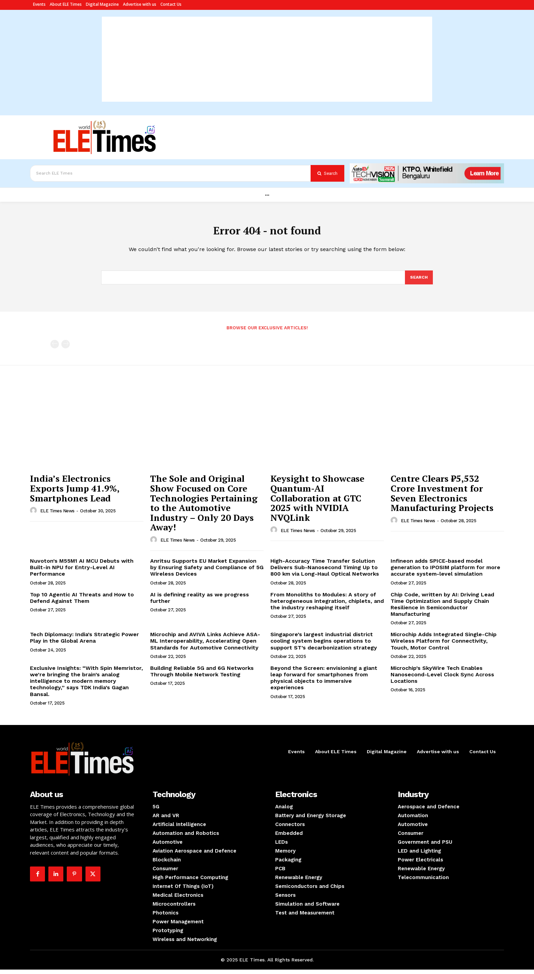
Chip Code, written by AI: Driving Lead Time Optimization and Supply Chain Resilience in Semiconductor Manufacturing (442, 609)
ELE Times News (57, 515)
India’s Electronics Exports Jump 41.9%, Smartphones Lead (74, 492)
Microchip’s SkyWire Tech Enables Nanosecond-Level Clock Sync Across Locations (442, 679)
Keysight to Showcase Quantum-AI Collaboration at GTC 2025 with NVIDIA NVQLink (317, 502)
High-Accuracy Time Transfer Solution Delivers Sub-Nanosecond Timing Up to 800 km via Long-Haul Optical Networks (324, 572)
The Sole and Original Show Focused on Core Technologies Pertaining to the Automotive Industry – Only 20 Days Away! (203, 507)
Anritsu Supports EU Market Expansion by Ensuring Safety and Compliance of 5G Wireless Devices (207, 572)
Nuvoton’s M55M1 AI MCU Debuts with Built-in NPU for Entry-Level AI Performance (82, 572)
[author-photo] (34, 515)
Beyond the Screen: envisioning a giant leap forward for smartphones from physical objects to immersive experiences (323, 683)
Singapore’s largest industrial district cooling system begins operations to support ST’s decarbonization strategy (323, 645)
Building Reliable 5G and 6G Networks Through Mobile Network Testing (202, 676)
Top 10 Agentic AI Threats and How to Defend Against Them (82, 602)
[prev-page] (54, 349)
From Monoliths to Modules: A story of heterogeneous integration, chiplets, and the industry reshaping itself (327, 605)
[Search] (327, 173)
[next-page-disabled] (65, 349)
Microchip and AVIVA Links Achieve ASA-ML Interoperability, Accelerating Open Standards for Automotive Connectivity (205, 645)
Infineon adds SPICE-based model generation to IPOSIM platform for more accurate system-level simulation (445, 572)
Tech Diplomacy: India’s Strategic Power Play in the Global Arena (84, 642)
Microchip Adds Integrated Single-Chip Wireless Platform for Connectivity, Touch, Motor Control (444, 645)
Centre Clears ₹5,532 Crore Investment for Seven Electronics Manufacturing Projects (442, 497)
